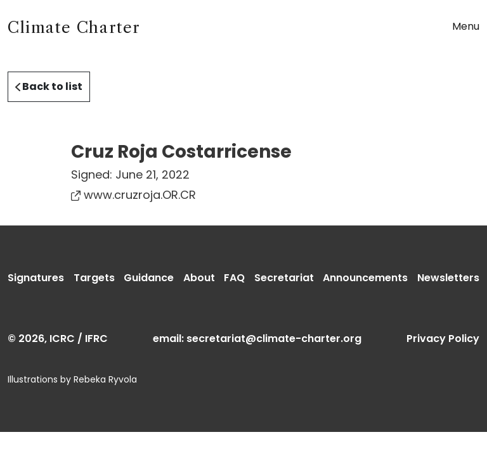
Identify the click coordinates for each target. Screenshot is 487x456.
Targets (94, 277)
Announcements (365, 277)
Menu (465, 26)
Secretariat (284, 277)
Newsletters (448, 277)
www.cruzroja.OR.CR (133, 195)
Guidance (149, 277)
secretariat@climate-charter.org (273, 338)
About (199, 277)
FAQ (234, 277)
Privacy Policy (442, 338)
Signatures (36, 277)
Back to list (48, 86)
